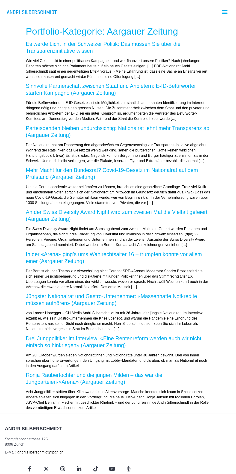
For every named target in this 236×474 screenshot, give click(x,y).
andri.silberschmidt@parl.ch (40, 452)
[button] (224, 12)
